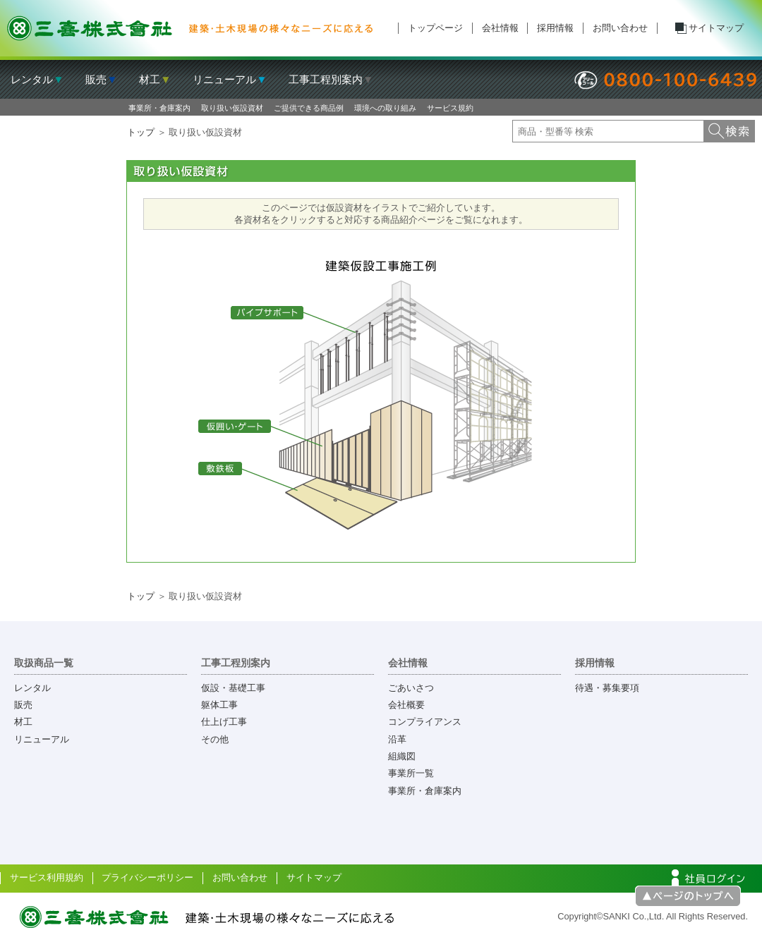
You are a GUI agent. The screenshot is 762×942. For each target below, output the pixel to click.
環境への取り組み (385, 108)
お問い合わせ (620, 28)
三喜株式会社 (190, 28)
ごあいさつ (411, 688)
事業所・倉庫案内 (159, 108)
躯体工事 (219, 704)
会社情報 (500, 28)
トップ (141, 132)
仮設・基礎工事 (233, 688)
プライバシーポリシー (147, 877)
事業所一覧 (411, 773)
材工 (23, 721)
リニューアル (41, 739)
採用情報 (555, 28)
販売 (23, 704)
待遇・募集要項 (607, 688)
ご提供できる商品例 (309, 108)
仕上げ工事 (224, 721)
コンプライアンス (424, 721)
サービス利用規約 (46, 877)
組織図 (402, 756)
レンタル (32, 688)
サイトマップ (716, 28)
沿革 (397, 739)
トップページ (435, 28)
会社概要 (406, 704)
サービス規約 (450, 108)
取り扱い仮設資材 (232, 108)
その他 (215, 739)
